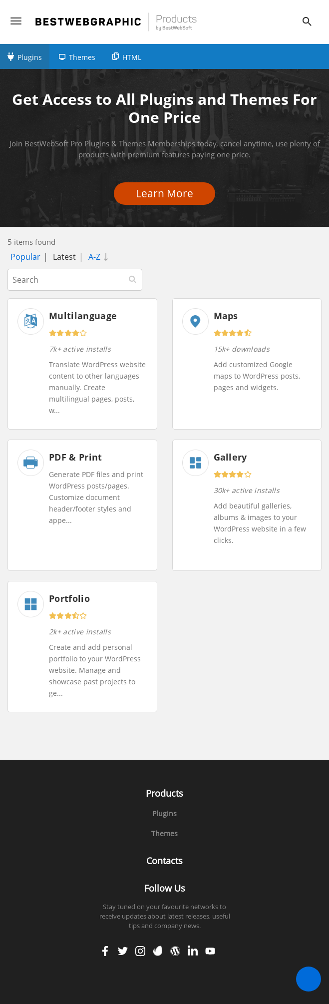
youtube (210, 951)
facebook (105, 951)
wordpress (175, 951)
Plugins (29, 57)
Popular (25, 256)
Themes (82, 57)
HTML (131, 57)
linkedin (193, 951)
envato (157, 951)
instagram (140, 951)
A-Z (100, 256)
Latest (64, 256)
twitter (123, 951)
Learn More (167, 193)
